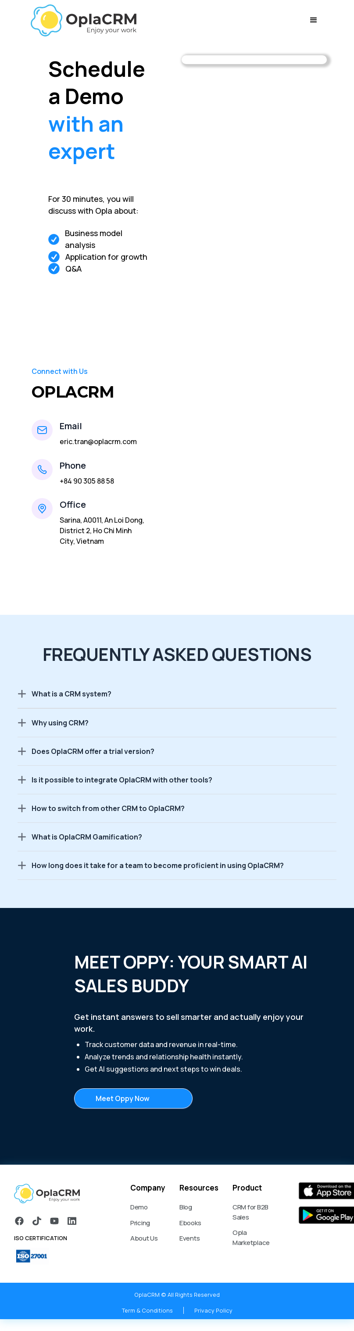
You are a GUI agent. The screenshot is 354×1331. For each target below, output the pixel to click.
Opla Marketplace (251, 1237)
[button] (313, 20)
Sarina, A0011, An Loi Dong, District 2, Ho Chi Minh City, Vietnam (102, 530)
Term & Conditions (147, 1310)
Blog (185, 1207)
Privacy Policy (213, 1310)
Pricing (140, 1222)
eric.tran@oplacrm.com (98, 441)
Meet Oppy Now (123, 1098)
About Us (144, 1238)
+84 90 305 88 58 (87, 481)
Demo (139, 1207)
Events (189, 1238)
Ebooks (190, 1222)
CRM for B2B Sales (250, 1212)
